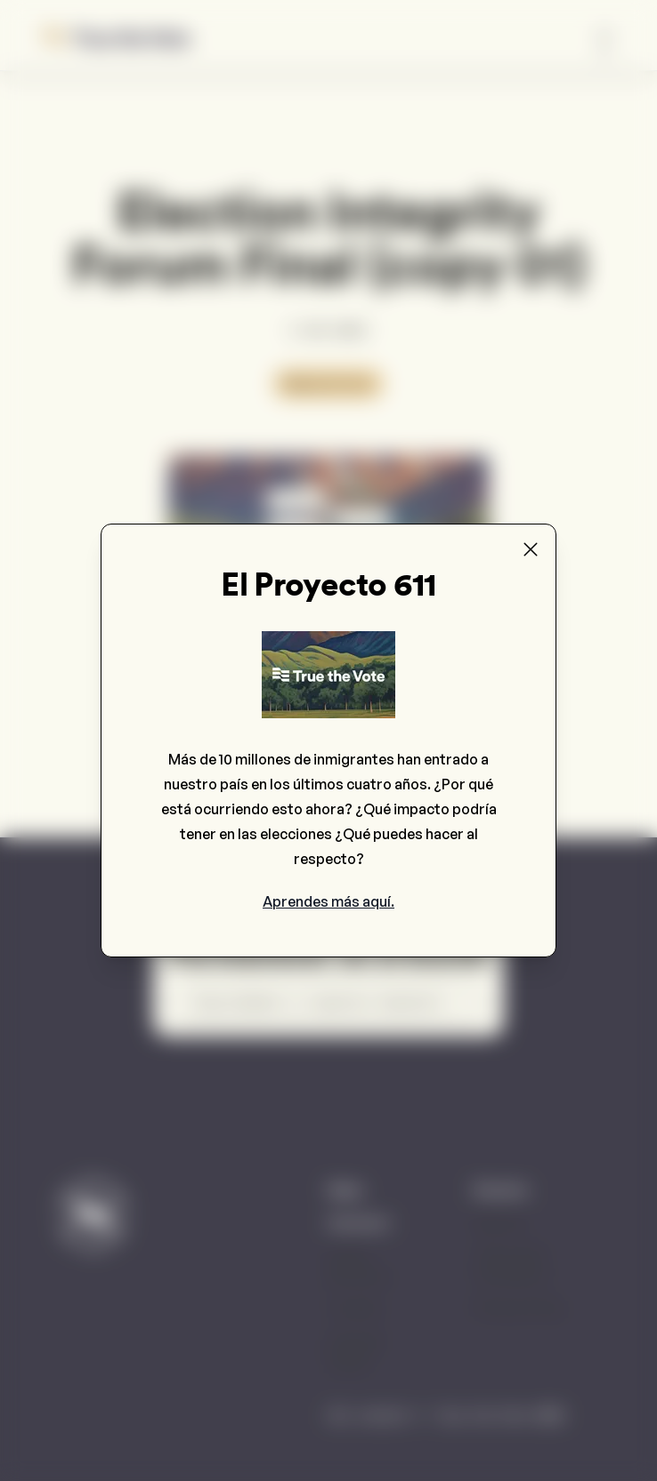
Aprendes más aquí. (328, 901)
